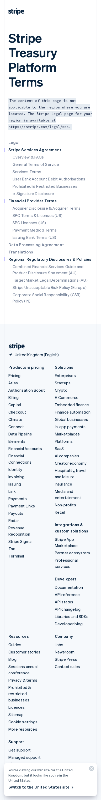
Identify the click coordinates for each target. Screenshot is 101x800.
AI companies (67, 455)
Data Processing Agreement (36, 244)
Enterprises (65, 375)
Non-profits (65, 504)
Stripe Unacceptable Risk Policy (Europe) (50, 287)
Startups (63, 382)
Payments (17, 498)
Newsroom (65, 651)
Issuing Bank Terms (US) (34, 237)
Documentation (69, 587)
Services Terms (27, 171)
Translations (20, 251)
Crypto (61, 390)
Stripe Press (66, 659)
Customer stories (24, 651)
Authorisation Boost (26, 390)
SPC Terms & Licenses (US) (37, 215)
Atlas (13, 382)
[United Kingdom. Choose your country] (33, 354)
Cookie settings (23, 721)
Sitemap (16, 714)
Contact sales (67, 666)
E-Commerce (67, 397)
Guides (14, 644)
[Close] (91, 769)
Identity (15, 469)
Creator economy (71, 463)
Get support (19, 750)
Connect (16, 426)
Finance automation (73, 412)
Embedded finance (72, 404)
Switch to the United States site (41, 787)
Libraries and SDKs (72, 616)
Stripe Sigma (19, 541)
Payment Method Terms (35, 230)
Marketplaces (67, 434)
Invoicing (16, 476)
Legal (13, 142)
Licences (16, 707)
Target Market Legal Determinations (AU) (50, 280)
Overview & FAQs (28, 157)
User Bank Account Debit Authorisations (49, 178)
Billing (13, 397)
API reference (67, 594)
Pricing (14, 375)
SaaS (59, 448)
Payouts (15, 513)
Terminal (16, 556)
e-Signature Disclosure (33, 193)
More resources (22, 729)
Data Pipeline (20, 434)
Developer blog (69, 623)
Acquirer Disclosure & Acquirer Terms (47, 208)
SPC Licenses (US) (29, 222)
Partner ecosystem (72, 552)
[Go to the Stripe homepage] (14, 346)
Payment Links (21, 505)
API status (64, 601)
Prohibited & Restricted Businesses (45, 186)
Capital (14, 404)
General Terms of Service (36, 164)
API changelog (68, 609)
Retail (60, 512)
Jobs (59, 644)
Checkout (17, 412)
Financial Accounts (25, 448)
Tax (11, 548)
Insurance (63, 484)
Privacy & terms (22, 680)
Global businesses (71, 419)
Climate (15, 419)
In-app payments (70, 426)
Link (12, 491)
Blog (12, 659)
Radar (13, 520)
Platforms (64, 441)
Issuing (14, 484)
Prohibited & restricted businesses (19, 693)
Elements (17, 441)
